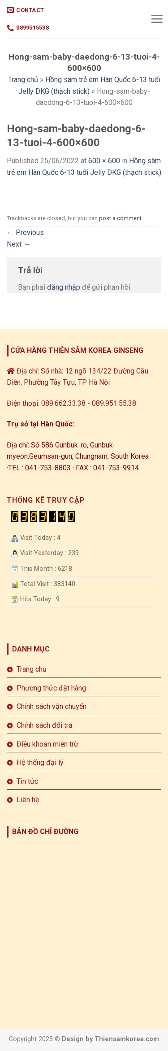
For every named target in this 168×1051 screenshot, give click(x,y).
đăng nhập (63, 287)
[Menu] (157, 18)
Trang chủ (23, 79)
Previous (25, 232)
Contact (25, 10)
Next (18, 244)
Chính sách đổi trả (45, 725)
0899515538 (28, 28)
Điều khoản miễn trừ (47, 744)
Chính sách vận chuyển (51, 706)
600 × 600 (104, 160)
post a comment (120, 218)
